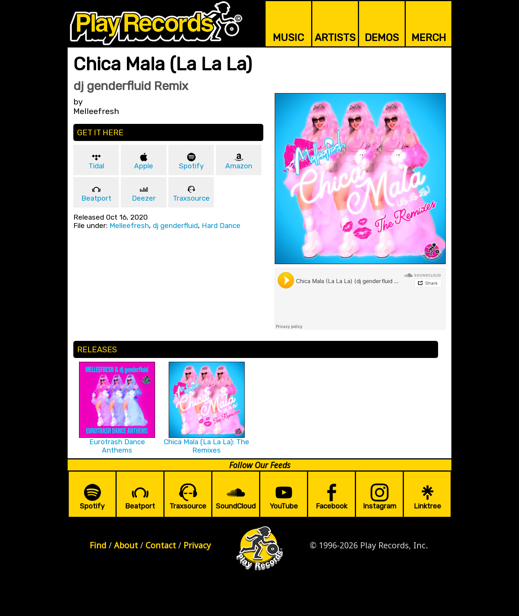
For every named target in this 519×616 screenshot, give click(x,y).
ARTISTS (335, 38)
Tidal (96, 166)
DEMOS (382, 38)
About (126, 545)
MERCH (428, 38)
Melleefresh (129, 226)
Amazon (238, 166)
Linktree (427, 506)
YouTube (284, 506)
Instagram (379, 506)
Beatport (96, 198)
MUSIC (288, 38)
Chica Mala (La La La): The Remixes (206, 446)
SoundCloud (236, 506)
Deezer (144, 198)
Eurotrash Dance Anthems (117, 446)
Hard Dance (221, 226)
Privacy (197, 545)
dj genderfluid (175, 226)
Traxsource (191, 198)
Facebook (331, 506)
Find (98, 545)
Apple (143, 166)
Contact (161, 545)
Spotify (191, 166)
